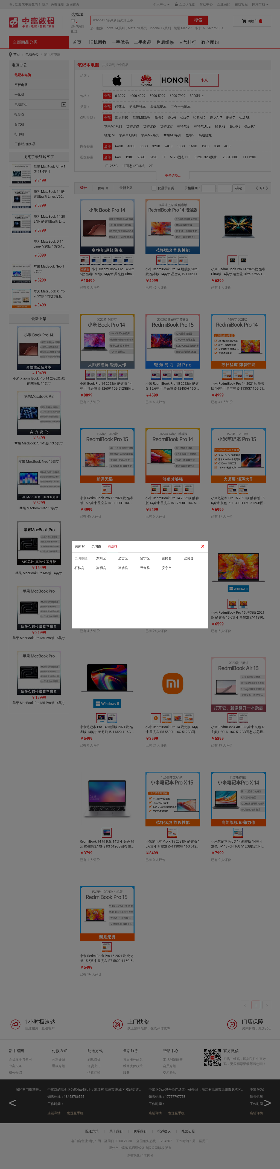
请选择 (113, 546)
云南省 (80, 546)
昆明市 (96, 546)
